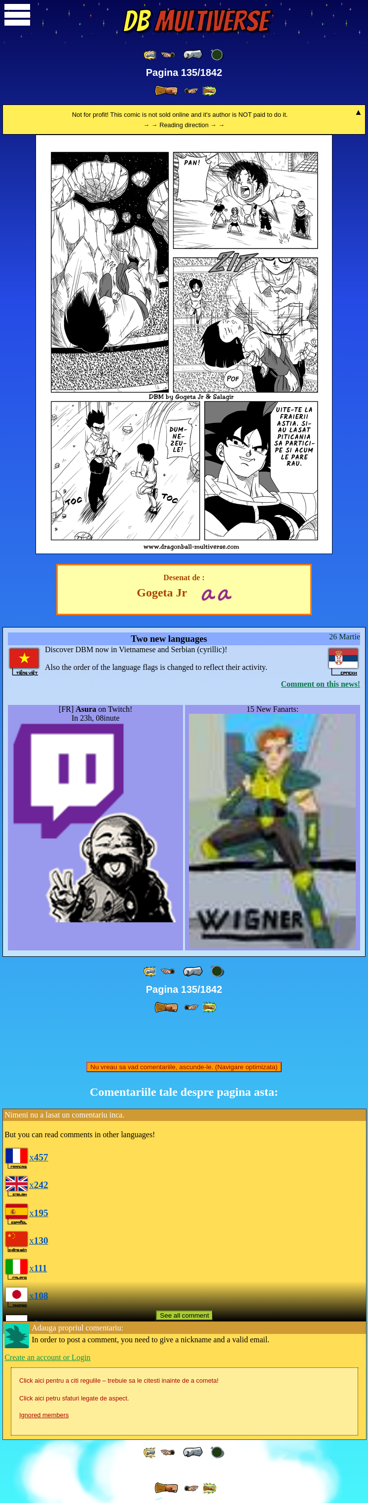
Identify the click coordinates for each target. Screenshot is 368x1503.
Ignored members (44, 1415)
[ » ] (166, 90)
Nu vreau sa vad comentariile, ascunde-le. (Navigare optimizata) (183, 1067)
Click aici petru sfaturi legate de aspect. (74, 1398)
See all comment (184, 1315)
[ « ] (193, 54)
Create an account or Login (47, 1357)
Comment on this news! (320, 684)
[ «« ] (150, 55)
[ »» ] (209, 91)
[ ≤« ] (167, 55)
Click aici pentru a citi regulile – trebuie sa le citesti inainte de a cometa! (119, 1380)
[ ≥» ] (191, 91)
